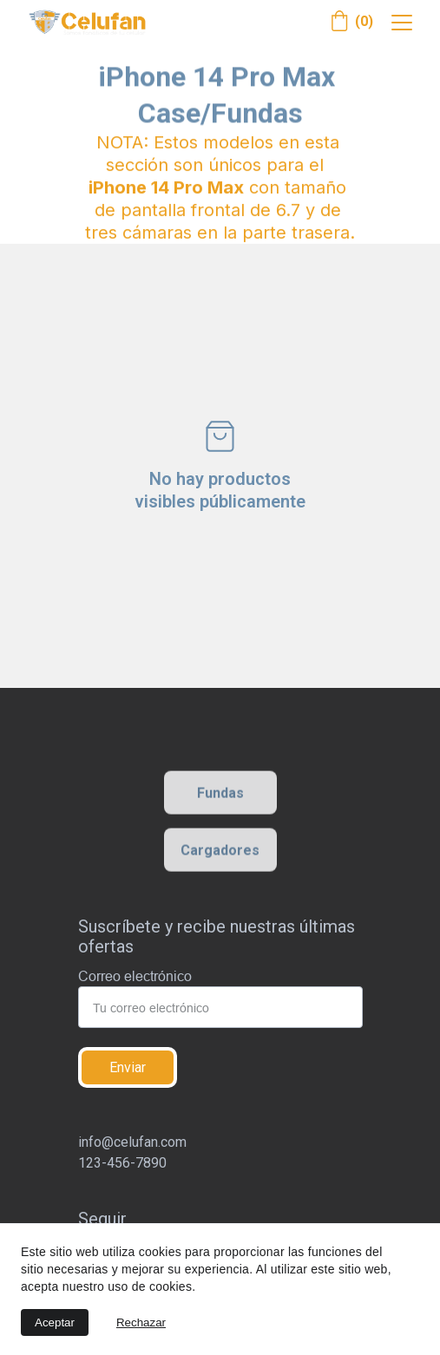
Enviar (127, 1067)
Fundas (220, 795)
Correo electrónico (135, 976)
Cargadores (220, 852)
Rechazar (141, 1322)
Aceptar (55, 1322)
